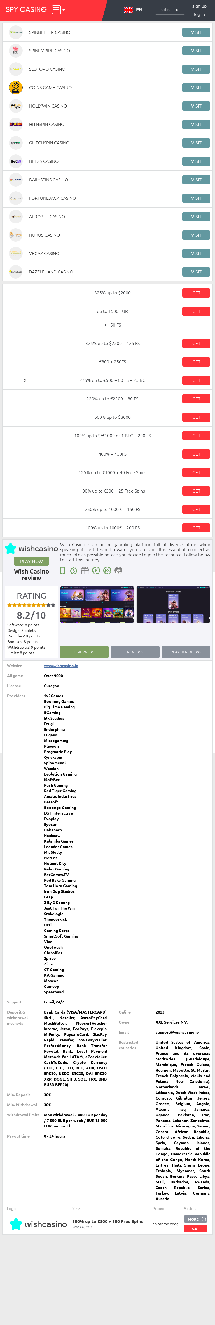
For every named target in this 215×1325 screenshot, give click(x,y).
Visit (196, 32)
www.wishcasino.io (61, 665)
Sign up (199, 5)
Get (196, 292)
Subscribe (170, 9)
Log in (199, 14)
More (193, 1219)
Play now (31, 561)
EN (133, 10)
